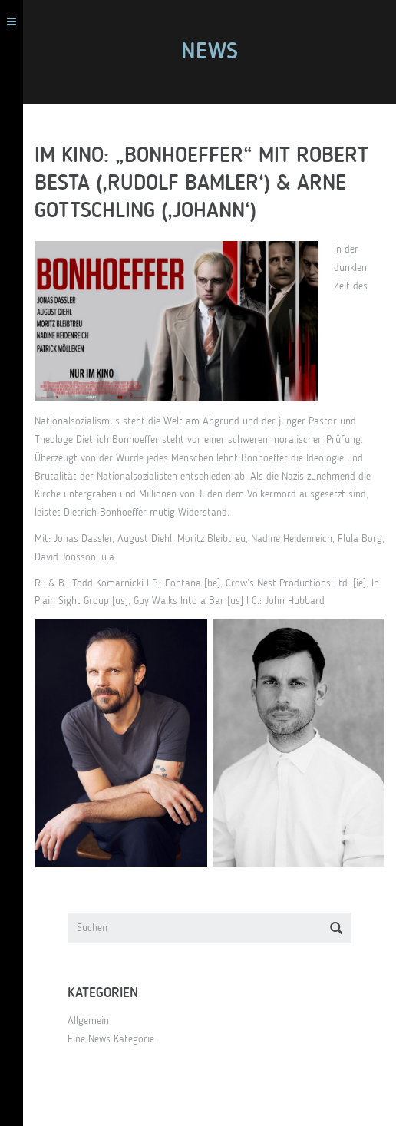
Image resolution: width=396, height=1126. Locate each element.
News (209, 52)
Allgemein (88, 1020)
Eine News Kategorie (111, 1039)
